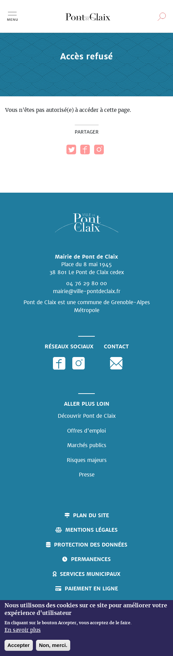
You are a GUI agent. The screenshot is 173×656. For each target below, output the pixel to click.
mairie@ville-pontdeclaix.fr (86, 291)
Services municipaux (90, 574)
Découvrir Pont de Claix (87, 416)
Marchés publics (86, 445)
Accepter (19, 646)
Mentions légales (91, 530)
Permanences (91, 559)
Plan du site (91, 515)
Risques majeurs (87, 460)
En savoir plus (22, 631)
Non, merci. (53, 646)
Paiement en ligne (91, 588)
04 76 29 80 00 (86, 283)
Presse (86, 474)
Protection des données (90, 544)
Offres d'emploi (86, 430)
